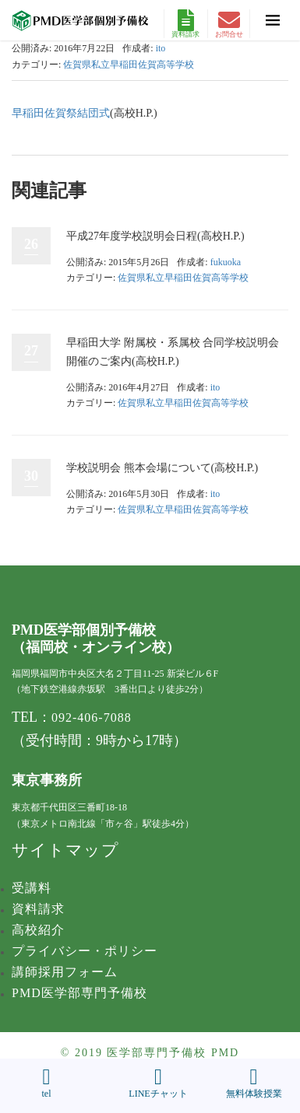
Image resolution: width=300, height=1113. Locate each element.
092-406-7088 (91, 717)
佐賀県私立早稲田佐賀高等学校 (128, 64)
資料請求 (185, 23)
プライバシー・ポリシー (84, 950)
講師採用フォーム (65, 971)
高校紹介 (38, 929)
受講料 (31, 887)
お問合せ (229, 23)
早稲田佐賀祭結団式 (61, 113)
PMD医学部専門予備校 (79, 992)
